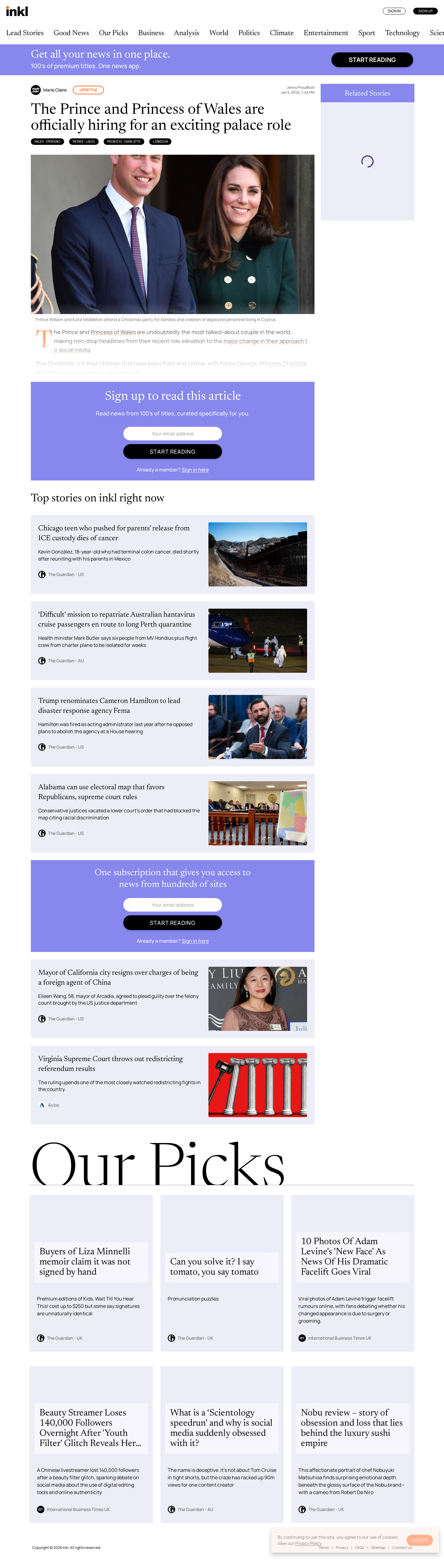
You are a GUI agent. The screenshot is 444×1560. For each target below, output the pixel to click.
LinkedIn (160, 141)
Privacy (342, 1547)
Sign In (394, 11)
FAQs (359, 1547)
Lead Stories (25, 33)
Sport (366, 33)
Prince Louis (84, 141)
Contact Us (402, 1547)
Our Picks (113, 33)
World (218, 33)
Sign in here (195, 469)
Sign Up (425, 11)
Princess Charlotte (124, 141)
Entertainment (326, 33)
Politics (249, 33)
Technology (402, 33)
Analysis (186, 33)
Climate (282, 33)
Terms (324, 1547)
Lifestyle (88, 89)
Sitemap (378, 1547)
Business (151, 33)
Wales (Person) (47, 141)
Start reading (372, 59)
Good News (71, 33)
